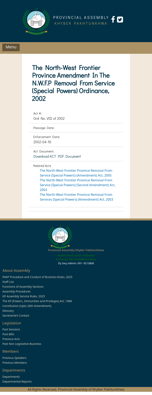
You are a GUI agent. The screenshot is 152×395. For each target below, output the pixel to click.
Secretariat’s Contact (15, 315)
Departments (11, 377)
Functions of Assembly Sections (23, 286)
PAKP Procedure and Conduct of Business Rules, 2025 (37, 277)
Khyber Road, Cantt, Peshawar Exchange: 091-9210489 (75, 257)
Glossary (8, 311)
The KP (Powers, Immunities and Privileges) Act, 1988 (37, 301)
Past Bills (8, 334)
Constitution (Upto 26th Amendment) (26, 306)
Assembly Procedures (16, 291)
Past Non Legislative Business (21, 344)
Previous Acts (11, 339)
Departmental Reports (17, 381)
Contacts (90, 259)
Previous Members (14, 363)
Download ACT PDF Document (57, 156)
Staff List (8, 282)
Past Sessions (11, 329)
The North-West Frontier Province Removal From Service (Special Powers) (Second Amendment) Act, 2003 (77, 185)
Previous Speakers (14, 358)
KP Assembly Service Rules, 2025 (23, 296)
